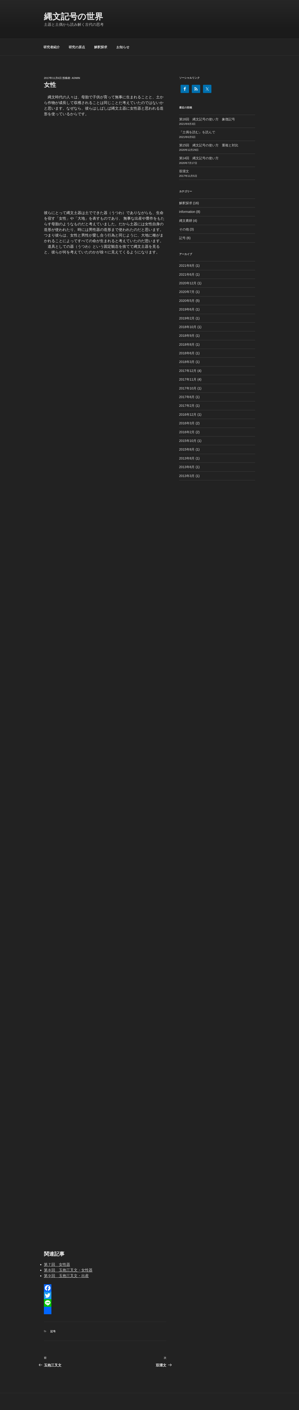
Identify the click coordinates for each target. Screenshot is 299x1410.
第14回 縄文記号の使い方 (199, 158)
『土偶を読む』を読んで (197, 132)
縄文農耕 (185, 220)
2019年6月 (187, 309)
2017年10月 (188, 388)
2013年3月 (187, 476)
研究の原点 (77, 47)
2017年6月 (187, 397)
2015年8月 (187, 449)
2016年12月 (188, 414)
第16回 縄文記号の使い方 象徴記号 (207, 119)
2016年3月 (187, 423)
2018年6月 (187, 353)
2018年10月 (188, 327)
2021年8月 (187, 265)
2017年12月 (188, 371)
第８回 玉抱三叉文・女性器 (68, 1270)
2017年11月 (188, 379)
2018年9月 (187, 335)
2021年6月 (187, 274)
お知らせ (122, 47)
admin (76, 78)
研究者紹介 (51, 47)
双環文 (184, 171)
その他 (184, 229)
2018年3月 (187, 362)
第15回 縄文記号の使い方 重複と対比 (208, 145)
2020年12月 (188, 283)
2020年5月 (187, 301)
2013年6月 (187, 467)
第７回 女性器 (57, 1264)
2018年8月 (187, 344)
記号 (53, 1331)
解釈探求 (100, 47)
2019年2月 (187, 318)
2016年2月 (187, 432)
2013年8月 (187, 458)
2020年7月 (187, 292)
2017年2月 (187, 405)
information (187, 212)
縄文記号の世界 (73, 16)
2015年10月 (188, 441)
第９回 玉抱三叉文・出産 (66, 1276)
